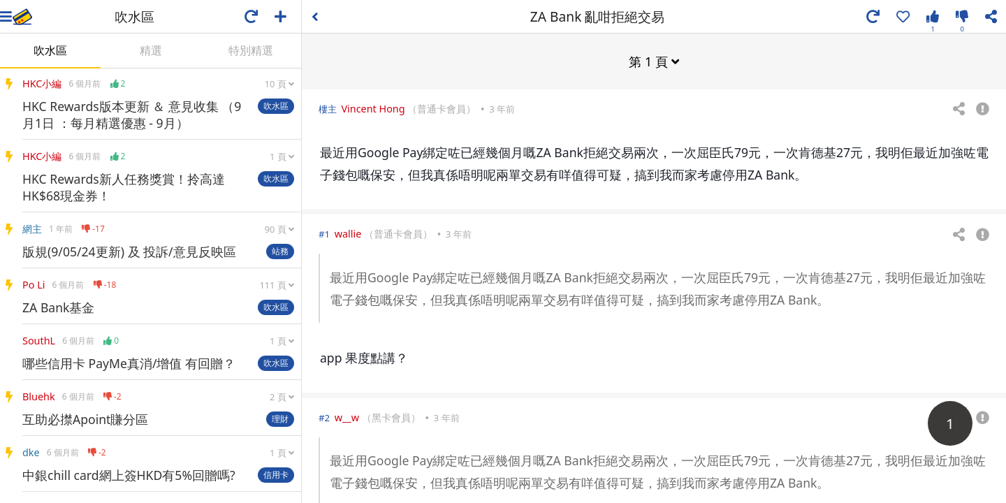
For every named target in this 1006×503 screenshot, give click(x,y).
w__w (347, 416)
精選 (151, 50)
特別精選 (250, 50)
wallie (348, 233)
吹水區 (50, 50)
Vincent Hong (372, 108)
